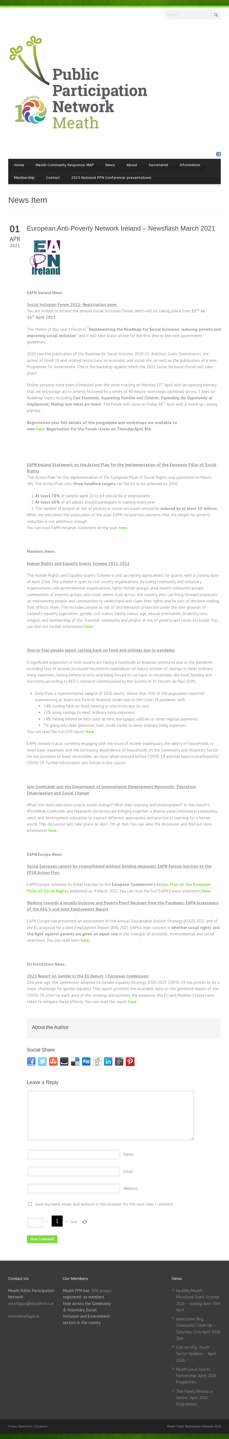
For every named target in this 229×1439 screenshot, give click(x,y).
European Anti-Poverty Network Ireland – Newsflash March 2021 (121, 228)
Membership (24, 178)
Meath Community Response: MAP (65, 165)
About (132, 165)
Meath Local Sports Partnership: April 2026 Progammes (196, 1376)
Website (131, 1188)
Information (190, 165)
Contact (53, 178)
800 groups (101, 1290)
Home (19, 165)
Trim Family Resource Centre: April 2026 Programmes (194, 1398)
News (110, 165)
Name (128, 1154)
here (40, 429)
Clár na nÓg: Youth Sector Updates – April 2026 (196, 1354)
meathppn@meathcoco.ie (31, 1303)
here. (89, 626)
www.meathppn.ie (24, 1316)
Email (128, 1171)
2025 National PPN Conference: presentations (111, 178)
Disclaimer (41, 1426)
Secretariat (158, 165)
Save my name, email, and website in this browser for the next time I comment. (104, 1204)
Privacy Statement (20, 1426)
